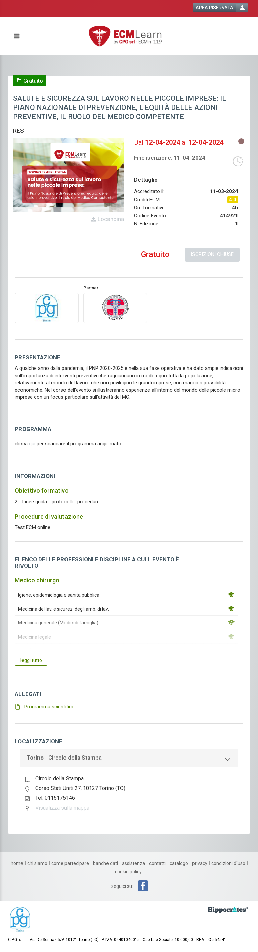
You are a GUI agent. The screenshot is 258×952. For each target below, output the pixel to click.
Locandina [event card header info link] (110, 219)
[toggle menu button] (16, 36)
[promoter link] (115, 308)
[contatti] (157, 863)
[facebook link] (143, 885)
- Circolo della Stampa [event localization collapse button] (64, 757)
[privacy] (199, 863)
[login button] (220, 7)
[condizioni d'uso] (228, 863)
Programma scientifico (49, 707)
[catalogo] (179, 863)
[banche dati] (105, 863)
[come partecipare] (70, 863)
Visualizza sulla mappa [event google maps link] (62, 808)
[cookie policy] (128, 872)
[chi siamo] (37, 863)
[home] (17, 863)
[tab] (129, 758)
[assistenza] (133, 863)
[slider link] (228, 909)
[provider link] (47, 308)
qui (32, 444)
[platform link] (125, 36)
